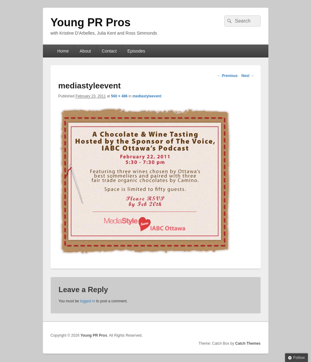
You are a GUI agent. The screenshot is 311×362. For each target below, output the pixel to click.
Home (63, 51)
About (85, 51)
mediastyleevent (146, 96)
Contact (109, 51)
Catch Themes (247, 343)
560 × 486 (119, 96)
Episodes (136, 51)
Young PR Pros (91, 22)
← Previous (227, 76)
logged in (87, 301)
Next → (248, 76)
